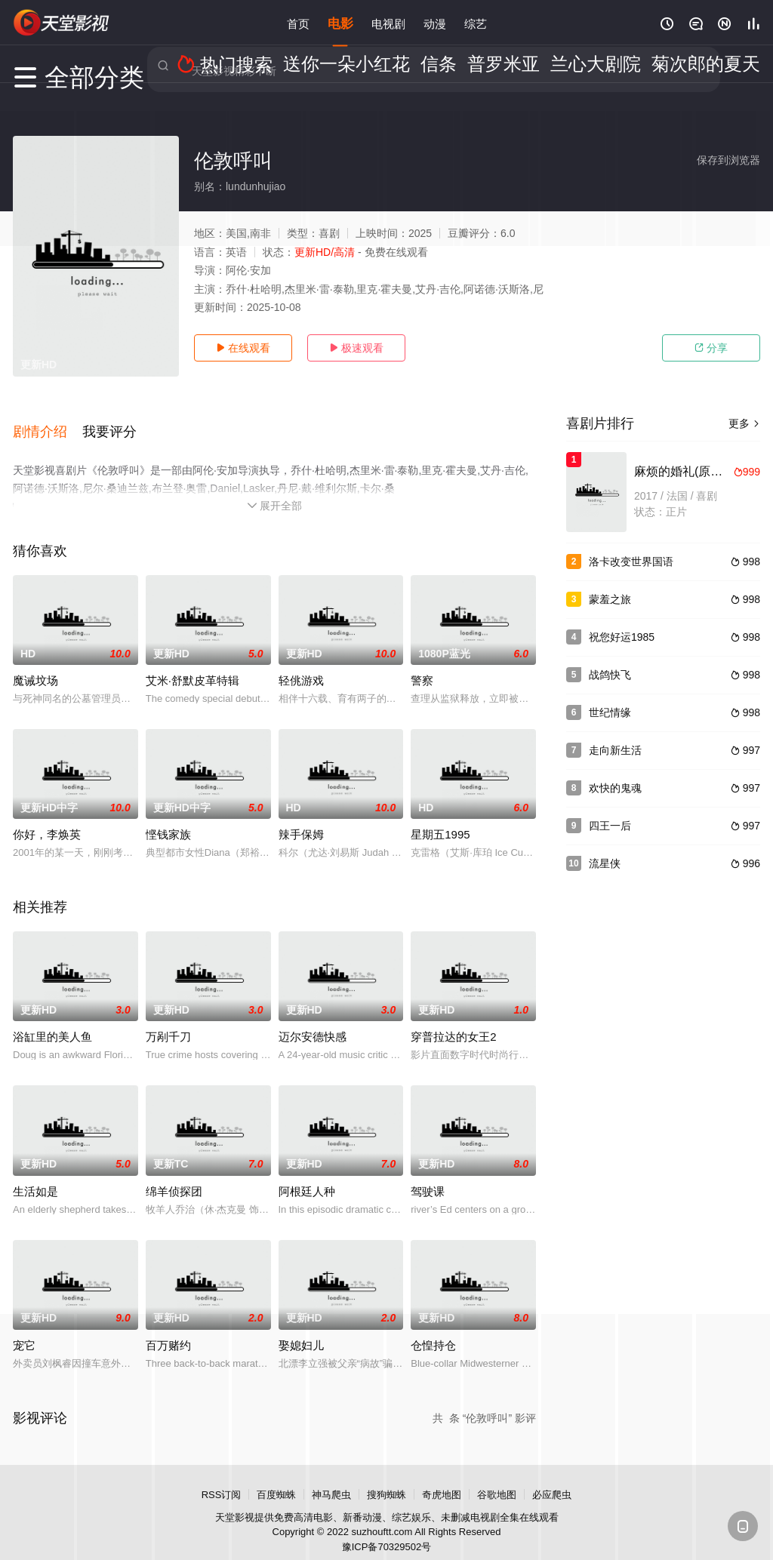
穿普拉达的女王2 (453, 1020)
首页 (298, 22)
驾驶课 (428, 1174)
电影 (340, 22)
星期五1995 (440, 817)
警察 (422, 663)
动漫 (434, 22)
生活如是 (35, 1174)
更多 (744, 423)
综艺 (475, 22)
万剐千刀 (168, 1020)
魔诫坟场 (35, 663)
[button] (47, 421)
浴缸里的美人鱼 (52, 1020)
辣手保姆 (301, 817)
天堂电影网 (62, 22)
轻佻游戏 (301, 663)
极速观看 (356, 348)
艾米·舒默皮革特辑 (192, 663)
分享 (711, 348)
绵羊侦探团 (174, 1174)
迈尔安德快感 (312, 1020)
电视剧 (388, 22)
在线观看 (243, 348)
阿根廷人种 (307, 1174)
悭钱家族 (168, 817)
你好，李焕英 (47, 817)
